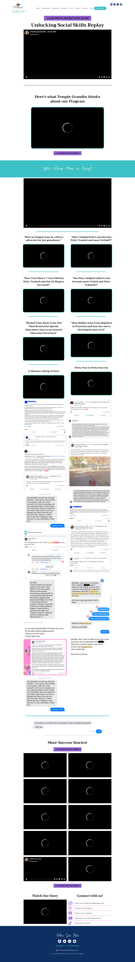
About (38, 8)
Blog (71, 8)
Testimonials (55, 8)
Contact (78, 8)
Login (91, 8)
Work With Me (46, 8)
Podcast (85, 8)
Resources (64, 8)
